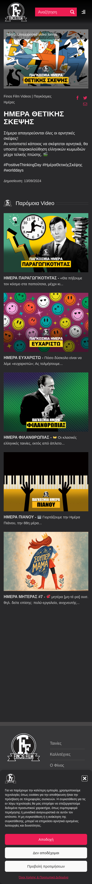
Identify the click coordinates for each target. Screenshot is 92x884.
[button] (84, 778)
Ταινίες (56, 743)
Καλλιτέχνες (60, 754)
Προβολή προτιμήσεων (46, 866)
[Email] (83, 104)
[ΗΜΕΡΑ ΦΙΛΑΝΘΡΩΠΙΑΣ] (46, 402)
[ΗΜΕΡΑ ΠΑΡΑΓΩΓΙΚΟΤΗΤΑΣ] (46, 242)
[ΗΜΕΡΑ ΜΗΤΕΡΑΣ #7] (46, 561)
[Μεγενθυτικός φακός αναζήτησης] (72, 12)
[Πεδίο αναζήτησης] (52, 12)
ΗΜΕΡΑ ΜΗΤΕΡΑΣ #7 (23, 597)
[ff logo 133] (16, 4)
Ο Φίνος (57, 765)
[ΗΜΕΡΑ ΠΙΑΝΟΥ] (46, 481)
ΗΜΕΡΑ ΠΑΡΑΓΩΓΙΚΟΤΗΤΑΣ (30, 278)
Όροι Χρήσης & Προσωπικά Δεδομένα (43, 877)
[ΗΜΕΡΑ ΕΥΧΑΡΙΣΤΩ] (46, 322)
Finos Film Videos (17, 96)
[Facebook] (75, 98)
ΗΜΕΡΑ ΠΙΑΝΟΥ (19, 517)
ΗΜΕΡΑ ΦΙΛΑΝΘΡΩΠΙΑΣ (26, 437)
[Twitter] (83, 98)
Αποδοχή (46, 839)
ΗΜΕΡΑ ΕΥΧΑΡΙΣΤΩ (22, 358)
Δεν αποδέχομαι (46, 853)
